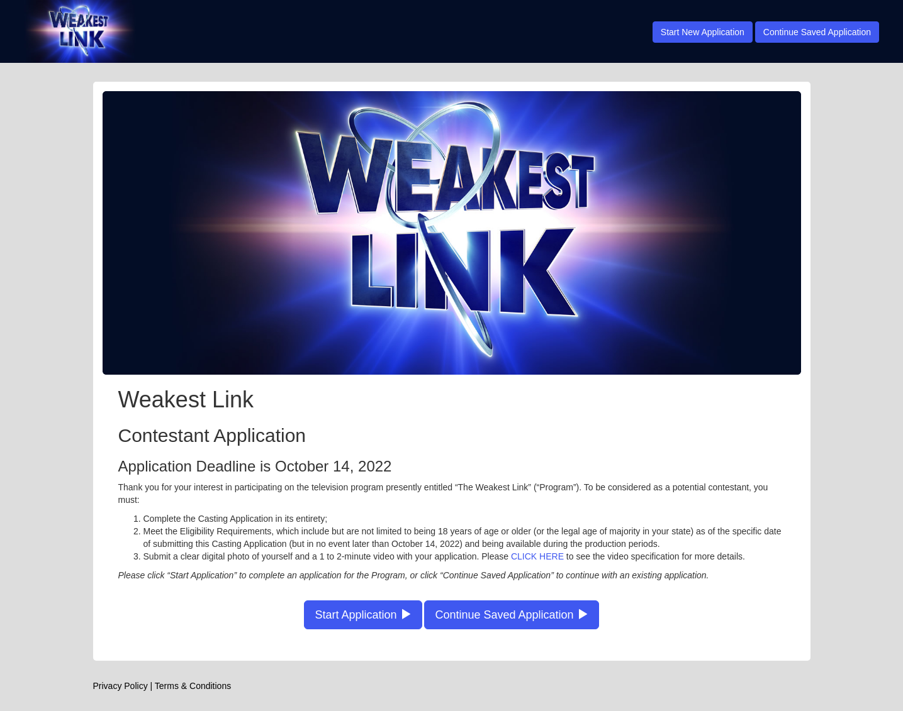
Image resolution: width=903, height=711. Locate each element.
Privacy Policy (120, 686)
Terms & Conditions (193, 686)
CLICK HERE (537, 556)
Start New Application (702, 32)
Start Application (363, 614)
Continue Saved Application (817, 32)
